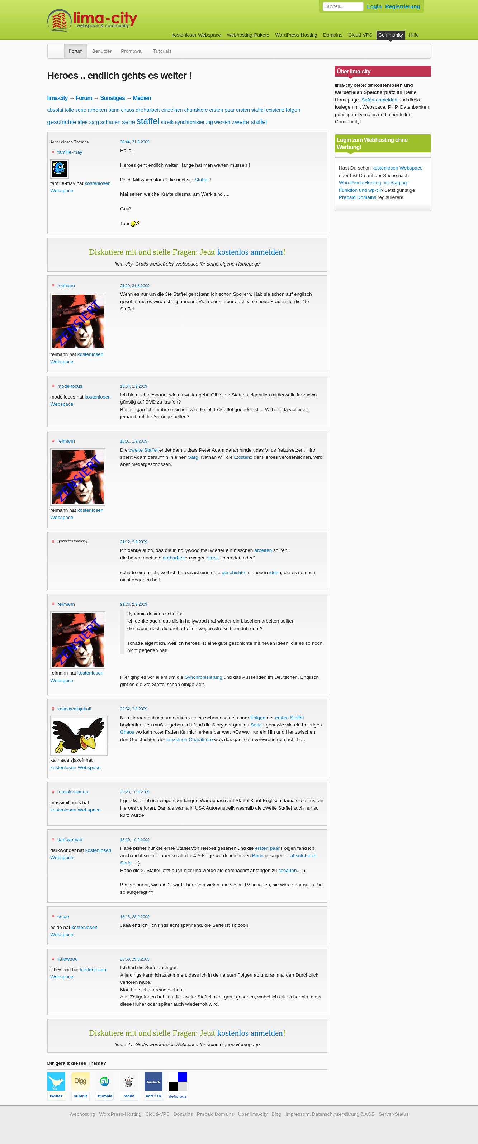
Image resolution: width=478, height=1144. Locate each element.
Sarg (193, 457)
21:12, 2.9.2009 (133, 542)
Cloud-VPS (360, 35)
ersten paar (222, 110)
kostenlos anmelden (250, 252)
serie (128, 122)
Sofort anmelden (379, 100)
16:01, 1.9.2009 (133, 441)
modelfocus (69, 386)
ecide (63, 916)
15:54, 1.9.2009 (133, 386)
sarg (94, 122)
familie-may (69, 152)
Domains (332, 35)
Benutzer (102, 51)
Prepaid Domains (357, 197)
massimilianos (72, 792)
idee (83, 122)
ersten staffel (250, 110)
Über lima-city (253, 1114)
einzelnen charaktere (184, 110)
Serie (256, 725)
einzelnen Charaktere (189, 739)
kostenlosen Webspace (75, 767)
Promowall (132, 51)
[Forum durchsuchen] (343, 6)
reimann (66, 285)
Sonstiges (112, 98)
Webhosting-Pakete (248, 35)
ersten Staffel (289, 717)
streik (167, 122)
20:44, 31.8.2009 (135, 142)
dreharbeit (148, 110)
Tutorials (162, 51)
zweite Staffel (143, 450)
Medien (142, 98)
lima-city (57, 98)
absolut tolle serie (66, 110)
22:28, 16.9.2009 (135, 792)
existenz (275, 110)
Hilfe (413, 35)
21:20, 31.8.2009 (135, 285)
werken (222, 122)
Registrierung (402, 6)
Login (374, 6)
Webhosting (82, 1114)
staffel (148, 121)
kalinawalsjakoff (74, 708)
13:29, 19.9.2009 (135, 840)
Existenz (243, 457)
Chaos (127, 732)
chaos (127, 110)
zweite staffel (249, 122)
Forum (76, 51)
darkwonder (70, 839)
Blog (276, 1114)
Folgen (258, 717)
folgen (293, 110)
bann (113, 110)
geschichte (61, 122)
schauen (110, 122)
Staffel (201, 179)
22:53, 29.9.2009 (135, 959)
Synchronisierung (203, 677)
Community (390, 35)
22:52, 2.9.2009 (133, 709)
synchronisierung (194, 122)
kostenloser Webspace (196, 35)
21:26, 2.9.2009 (133, 604)
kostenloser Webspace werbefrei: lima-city (119, 20)
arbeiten (97, 110)
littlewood (67, 959)
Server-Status (393, 1114)
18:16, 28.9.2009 (135, 917)
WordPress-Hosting (296, 35)
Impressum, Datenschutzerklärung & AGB (330, 1114)
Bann (258, 855)
